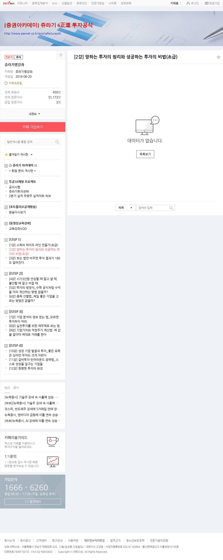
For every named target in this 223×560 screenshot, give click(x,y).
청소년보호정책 (135, 540)
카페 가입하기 (32, 127)
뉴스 (54, 3)
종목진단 (81, 3)
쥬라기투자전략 (19, 191)
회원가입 (214, 3)
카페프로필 (15, 83)
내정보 (33, 113)
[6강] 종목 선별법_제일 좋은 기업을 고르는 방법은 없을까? (34, 298)
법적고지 (115, 540)
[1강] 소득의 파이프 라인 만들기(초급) (33, 245)
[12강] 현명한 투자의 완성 (26, 368)
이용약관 (73, 540)
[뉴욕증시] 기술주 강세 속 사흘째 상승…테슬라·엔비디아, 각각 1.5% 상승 (33, 397)
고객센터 (41, 540)
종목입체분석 (40, 3)
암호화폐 (126, 3)
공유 (61, 54)
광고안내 (57, 540)
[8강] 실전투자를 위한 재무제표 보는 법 (34, 325)
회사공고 (25, 540)
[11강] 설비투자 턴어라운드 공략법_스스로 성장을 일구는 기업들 (34, 362)
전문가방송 (97, 3)
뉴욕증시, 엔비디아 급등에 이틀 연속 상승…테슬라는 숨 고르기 (33, 415)
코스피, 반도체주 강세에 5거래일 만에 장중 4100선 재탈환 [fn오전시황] (33, 409)
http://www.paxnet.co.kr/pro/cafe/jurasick (32, 33)
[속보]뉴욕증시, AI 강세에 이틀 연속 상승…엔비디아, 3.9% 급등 (33, 420)
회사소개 (9, 540)
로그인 (195, 3)
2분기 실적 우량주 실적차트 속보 (30, 196)
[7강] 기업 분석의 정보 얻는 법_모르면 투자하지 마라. (34, 319)
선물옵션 (67, 3)
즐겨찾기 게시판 (18, 154)
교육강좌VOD (18, 228)
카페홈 (174, 3)
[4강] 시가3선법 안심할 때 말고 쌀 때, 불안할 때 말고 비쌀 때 (33, 281)
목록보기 (145, 154)
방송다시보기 (17, 212)
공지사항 (14, 187)
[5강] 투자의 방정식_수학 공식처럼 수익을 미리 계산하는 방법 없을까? (35, 290)
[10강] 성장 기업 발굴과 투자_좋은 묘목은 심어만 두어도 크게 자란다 (34, 353)
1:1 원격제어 (32, 501)
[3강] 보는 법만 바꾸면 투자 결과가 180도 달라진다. (34, 260)
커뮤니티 (22, 3)
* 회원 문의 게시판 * (22, 170)
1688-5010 (21, 551)
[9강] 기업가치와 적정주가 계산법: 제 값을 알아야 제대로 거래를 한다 (35, 332)
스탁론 (113, 3)
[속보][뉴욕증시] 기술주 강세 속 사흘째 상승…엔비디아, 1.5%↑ (33, 403)
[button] (125, 208)
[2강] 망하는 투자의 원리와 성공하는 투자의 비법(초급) (34, 251)
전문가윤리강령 (159, 540)
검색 (57, 142)
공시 (16, 387)
